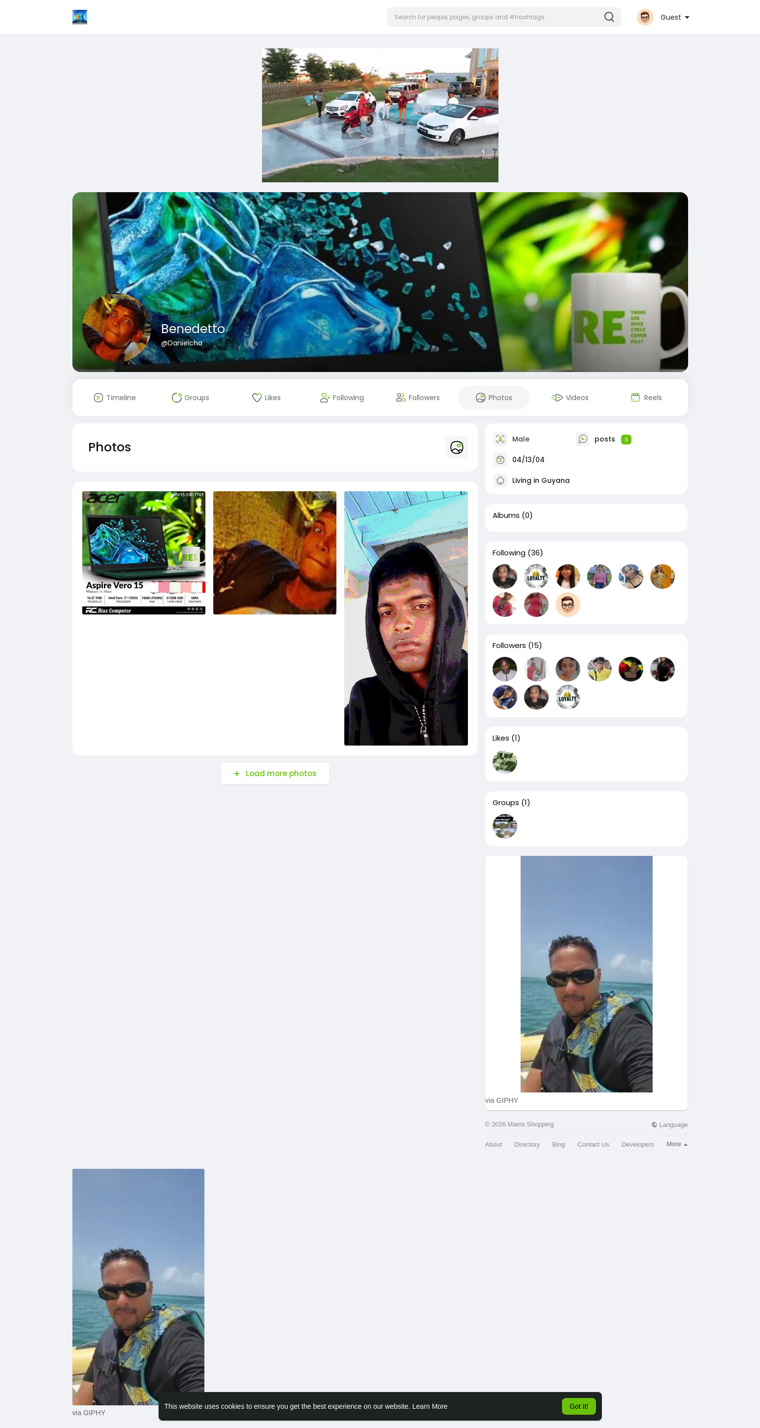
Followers (509, 645)
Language (669, 1125)
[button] (504, 17)
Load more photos (280, 773)
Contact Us (593, 1144)
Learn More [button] (430, 1406)
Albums (506, 515)
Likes (501, 738)
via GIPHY (502, 1100)
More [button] (677, 1144)
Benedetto (193, 329)
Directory (527, 1144)
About (493, 1144)
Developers (638, 1144)
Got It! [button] (578, 1406)
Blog (558, 1144)
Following (509, 553)
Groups (506, 803)
